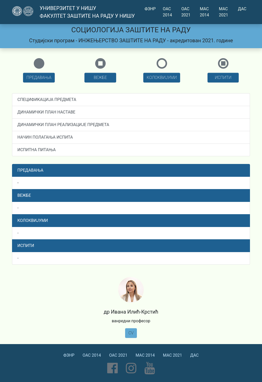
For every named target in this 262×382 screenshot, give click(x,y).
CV (131, 333)
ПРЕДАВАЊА (38, 77)
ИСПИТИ (223, 77)
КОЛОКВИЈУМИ (162, 77)
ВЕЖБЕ (100, 77)
